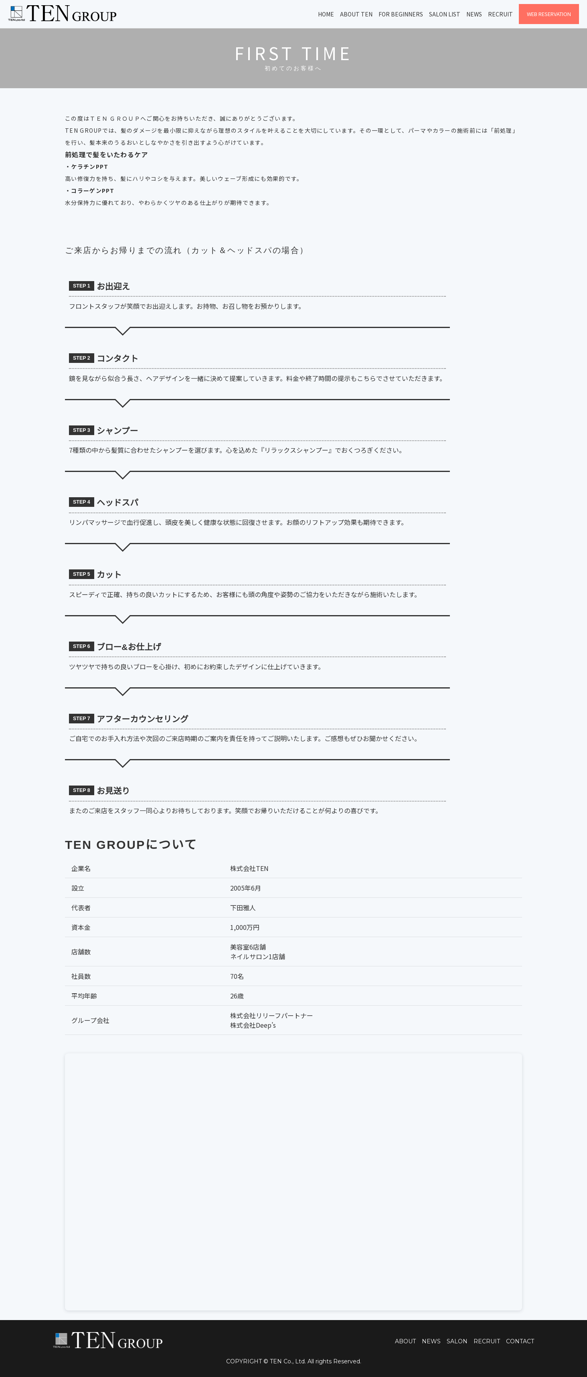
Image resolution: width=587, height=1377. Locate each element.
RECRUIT (487, 1341)
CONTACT (520, 1341)
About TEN (356, 14)
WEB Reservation (549, 14)
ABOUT (405, 1341)
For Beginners (401, 14)
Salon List (444, 14)
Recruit (500, 14)
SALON (457, 1341)
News (474, 14)
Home (326, 14)
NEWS (431, 1341)
